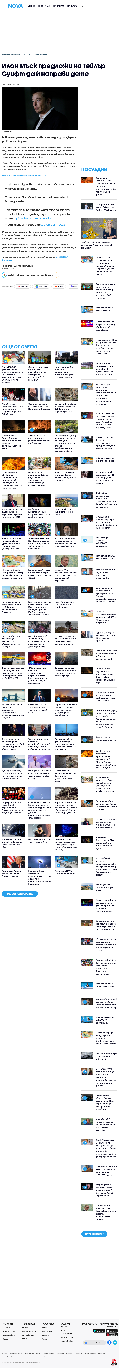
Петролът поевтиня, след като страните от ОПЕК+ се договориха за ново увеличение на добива (106, 186)
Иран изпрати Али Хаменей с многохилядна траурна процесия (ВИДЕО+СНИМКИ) (64, 372)
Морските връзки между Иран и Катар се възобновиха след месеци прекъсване (13, 574)
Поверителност (90, 1353)
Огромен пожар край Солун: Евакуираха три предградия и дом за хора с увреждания (66, 710)
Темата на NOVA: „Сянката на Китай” (65, 872)
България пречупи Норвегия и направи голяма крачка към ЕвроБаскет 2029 (106, 925)
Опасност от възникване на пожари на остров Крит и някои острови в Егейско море (11, 441)
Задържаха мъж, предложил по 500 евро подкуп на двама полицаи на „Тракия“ (105, 477)
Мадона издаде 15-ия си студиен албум (39, 840)
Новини (30, 6)
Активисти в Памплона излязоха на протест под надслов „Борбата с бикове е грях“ (13, 409)
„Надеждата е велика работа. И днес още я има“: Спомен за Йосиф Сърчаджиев (105, 1190)
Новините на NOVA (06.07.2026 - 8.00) (105, 459)
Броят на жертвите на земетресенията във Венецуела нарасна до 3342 (65, 408)
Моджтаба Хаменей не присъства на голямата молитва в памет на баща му (65, 542)
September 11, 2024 (52, 224)
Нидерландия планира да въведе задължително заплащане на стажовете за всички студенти (38, 478)
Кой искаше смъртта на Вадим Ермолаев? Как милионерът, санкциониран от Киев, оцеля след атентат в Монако (39, 608)
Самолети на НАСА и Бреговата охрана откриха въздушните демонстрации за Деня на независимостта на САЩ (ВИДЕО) (39, 810)
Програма (44, 6)
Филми (44, 1339)
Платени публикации (39, 1356)
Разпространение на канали (33, 1353)
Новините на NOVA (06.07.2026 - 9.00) (105, 309)
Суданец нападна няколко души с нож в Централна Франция (39, 406)
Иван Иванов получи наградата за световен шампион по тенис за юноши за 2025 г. (106, 944)
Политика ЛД (102, 1353)
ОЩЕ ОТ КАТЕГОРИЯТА (20, 893)
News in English (67, 1341)
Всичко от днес (9, 1331)
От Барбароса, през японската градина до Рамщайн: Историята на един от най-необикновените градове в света (65, 443)
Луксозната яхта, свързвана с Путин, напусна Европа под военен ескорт (12, 775)
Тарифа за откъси (49, 1353)
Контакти (69, 1353)
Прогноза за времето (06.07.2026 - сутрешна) (102, 542)
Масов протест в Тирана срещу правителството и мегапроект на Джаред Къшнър (38, 641)
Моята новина (9, 1335)
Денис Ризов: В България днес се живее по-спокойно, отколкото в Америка (106, 1124)
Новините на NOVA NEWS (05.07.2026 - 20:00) (105, 986)
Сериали (45, 1335)
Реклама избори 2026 (15, 1353)
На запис (58, 6)
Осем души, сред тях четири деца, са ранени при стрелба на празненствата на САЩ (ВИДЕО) (13, 673)
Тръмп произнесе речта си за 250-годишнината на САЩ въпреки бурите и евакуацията (13, 744)
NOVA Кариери (67, 1337)
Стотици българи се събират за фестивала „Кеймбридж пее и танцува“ (12, 641)
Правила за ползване (8, 1356)
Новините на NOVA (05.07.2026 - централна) (105, 1020)
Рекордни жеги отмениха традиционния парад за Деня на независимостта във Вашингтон (39, 877)
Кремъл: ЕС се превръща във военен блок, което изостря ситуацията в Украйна (66, 575)
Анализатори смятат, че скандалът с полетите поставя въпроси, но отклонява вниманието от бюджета (106, 394)
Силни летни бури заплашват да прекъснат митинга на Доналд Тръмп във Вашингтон (65, 744)
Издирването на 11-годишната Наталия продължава (106, 574)
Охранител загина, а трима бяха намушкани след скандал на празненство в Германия (39, 373)
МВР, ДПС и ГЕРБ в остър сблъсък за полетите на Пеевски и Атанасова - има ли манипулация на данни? (106, 1077)
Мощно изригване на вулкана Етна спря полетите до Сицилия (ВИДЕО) (39, 574)
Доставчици (60, 1353)
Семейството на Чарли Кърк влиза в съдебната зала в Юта (38, 709)
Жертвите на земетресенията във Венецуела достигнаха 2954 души (66, 776)
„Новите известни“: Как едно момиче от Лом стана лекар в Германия (96, 245)
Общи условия (79, 1353)
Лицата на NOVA (29, 1331)
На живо (72, 6)
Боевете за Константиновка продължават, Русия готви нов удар (39, 513)
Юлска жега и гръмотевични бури (106, 738)
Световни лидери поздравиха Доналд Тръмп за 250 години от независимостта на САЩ (66, 844)
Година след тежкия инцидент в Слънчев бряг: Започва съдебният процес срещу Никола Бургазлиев (106, 347)
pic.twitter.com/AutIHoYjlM (33, 218)
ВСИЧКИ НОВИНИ (94, 1234)
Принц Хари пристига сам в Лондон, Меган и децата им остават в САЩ (39, 775)
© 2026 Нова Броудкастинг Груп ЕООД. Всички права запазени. (21, 1362)
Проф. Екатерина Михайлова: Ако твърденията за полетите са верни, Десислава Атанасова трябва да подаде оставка (106, 1148)
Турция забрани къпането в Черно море (64, 511)
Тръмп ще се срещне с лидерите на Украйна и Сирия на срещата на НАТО (12, 513)
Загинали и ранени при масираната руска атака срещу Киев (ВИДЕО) (39, 439)
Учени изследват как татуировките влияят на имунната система (66, 476)
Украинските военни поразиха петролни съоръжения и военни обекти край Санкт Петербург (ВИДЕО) (66, 807)
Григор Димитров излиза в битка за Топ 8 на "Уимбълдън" (106, 207)
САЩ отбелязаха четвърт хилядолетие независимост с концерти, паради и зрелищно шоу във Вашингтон (38, 675)
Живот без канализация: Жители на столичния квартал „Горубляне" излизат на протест (106, 500)
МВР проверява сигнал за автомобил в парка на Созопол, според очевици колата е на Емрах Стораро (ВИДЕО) (106, 866)
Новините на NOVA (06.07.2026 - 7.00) (105, 557)
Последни (7, 1327)
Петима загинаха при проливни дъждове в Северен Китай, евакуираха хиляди (66, 640)
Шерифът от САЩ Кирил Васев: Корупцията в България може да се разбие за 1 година (12, 807)
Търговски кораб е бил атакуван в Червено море (64, 604)
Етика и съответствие (24, 1356)
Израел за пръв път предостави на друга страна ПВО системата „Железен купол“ (12, 543)
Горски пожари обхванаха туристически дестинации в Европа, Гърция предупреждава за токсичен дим (12, 480)
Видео (5, 1339)
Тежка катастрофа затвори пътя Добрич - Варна (106, 1056)
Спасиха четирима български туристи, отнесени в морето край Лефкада (65, 672)
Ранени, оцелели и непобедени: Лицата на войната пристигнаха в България (12, 607)
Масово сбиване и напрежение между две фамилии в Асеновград (106, 326)
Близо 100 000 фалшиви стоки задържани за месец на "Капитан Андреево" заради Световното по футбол (12, 375)
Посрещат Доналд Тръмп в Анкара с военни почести (12, 873)
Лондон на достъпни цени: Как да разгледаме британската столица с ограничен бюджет (13, 711)
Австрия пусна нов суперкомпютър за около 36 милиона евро (12, 843)
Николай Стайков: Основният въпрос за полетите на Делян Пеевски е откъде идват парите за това (105, 420)
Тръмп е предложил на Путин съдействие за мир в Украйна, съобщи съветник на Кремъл (39, 744)
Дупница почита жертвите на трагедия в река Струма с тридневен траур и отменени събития (106, 595)
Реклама (4, 1353)
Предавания (46, 1331)
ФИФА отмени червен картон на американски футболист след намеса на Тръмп (105, 369)
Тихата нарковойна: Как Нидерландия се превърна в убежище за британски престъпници (39, 543)
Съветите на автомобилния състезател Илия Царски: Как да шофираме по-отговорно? (105, 1102)
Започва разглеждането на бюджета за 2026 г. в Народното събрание (106, 617)
